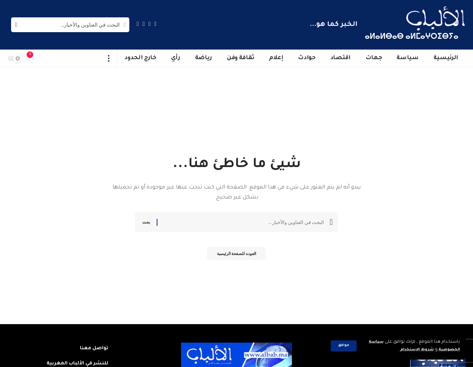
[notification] (33, 58)
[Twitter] (150, 24)
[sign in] (44, 58)
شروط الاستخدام (411, 349)
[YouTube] (144, 24)
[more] (109, 58)
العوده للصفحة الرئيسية (236, 255)
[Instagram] (138, 24)
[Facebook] (156, 24)
